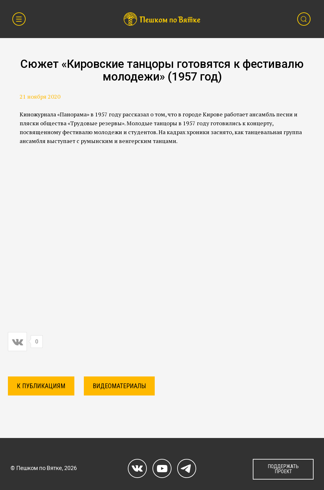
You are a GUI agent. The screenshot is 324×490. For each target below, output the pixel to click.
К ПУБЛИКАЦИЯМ (41, 386)
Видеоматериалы (119, 386)
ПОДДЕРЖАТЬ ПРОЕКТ (283, 468)
